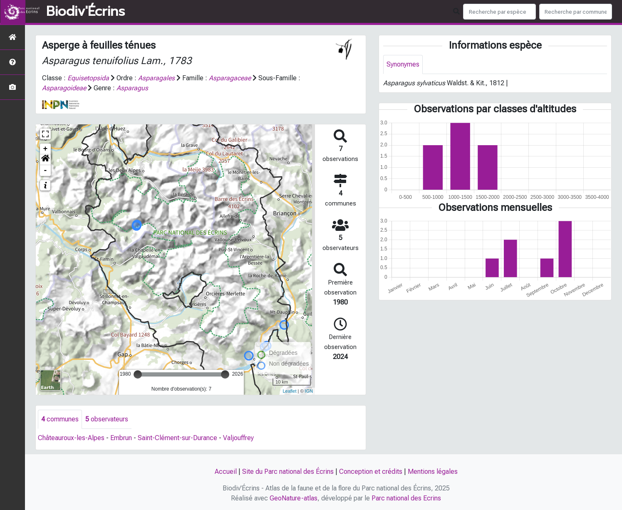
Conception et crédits (370, 471)
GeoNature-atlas (293, 498)
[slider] (138, 374)
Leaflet (289, 391)
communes (60, 419)
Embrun (121, 438)
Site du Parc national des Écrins (288, 471)
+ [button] (45, 149)
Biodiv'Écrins (85, 11)
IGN (309, 391)
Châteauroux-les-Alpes (71, 438)
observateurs (106, 419)
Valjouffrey (238, 438)
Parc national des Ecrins (406, 498)
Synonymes (403, 64)
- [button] (45, 171)
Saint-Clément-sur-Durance (177, 438)
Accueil (226, 471)
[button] (45, 159)
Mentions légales (433, 471)
